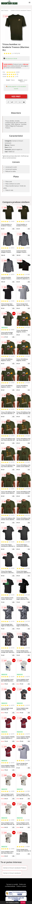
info (13, 228)
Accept (23, 902)
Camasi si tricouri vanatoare (12, 873)
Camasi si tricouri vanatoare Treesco (21, 10)
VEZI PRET (16, 96)
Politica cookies (21, 886)
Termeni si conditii (12, 884)
